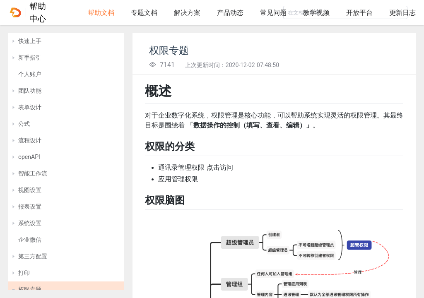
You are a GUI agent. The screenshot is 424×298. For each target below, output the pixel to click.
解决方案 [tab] (187, 13)
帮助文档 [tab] (101, 13)
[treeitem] (66, 41)
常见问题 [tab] (273, 13)
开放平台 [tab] (359, 13)
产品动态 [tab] (230, 13)
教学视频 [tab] (316, 13)
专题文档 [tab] (144, 13)
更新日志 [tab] (402, 13)
